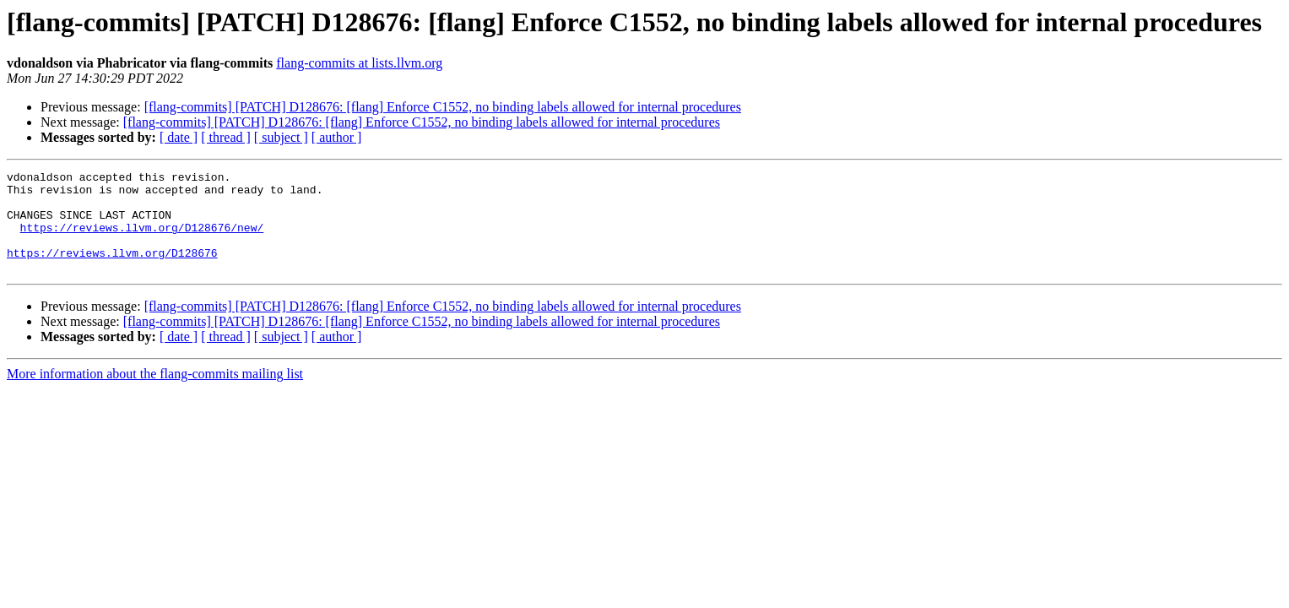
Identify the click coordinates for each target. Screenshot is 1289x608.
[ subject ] (281, 137)
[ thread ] (226, 137)
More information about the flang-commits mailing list (155, 394)
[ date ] (179, 137)
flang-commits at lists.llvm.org (359, 63)
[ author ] (336, 137)
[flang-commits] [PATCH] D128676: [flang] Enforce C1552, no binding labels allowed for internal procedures (442, 107)
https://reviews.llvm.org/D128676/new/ (142, 239)
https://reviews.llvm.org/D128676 (112, 270)
